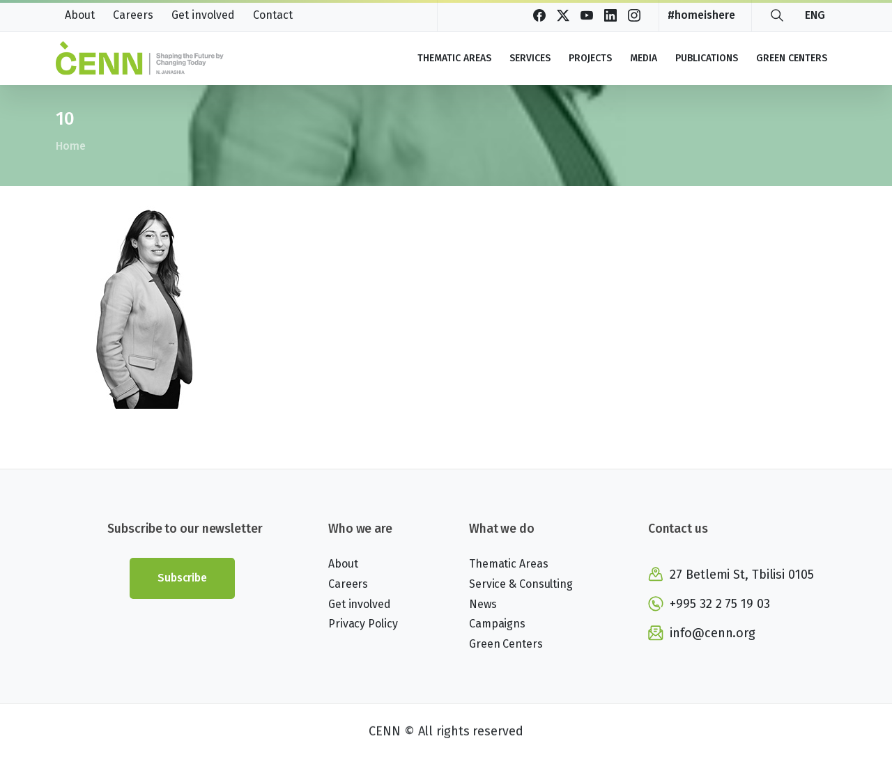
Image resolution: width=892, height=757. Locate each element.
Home (70, 146)
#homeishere (701, 15)
